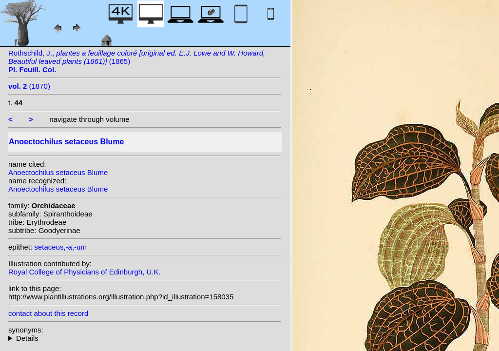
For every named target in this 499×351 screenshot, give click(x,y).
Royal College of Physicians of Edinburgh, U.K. (84, 272)
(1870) (29, 86)
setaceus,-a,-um (60, 247)
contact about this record (48, 313)
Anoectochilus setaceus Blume (58, 172)
